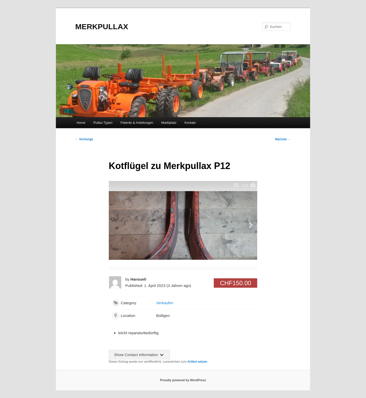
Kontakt (190, 123)
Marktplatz (168, 123)
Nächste (283, 139)
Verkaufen (164, 303)
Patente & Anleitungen (136, 123)
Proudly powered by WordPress (183, 380)
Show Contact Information (139, 355)
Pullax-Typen (102, 123)
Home (81, 123)
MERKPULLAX (101, 26)
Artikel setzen (197, 361)
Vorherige (84, 139)
